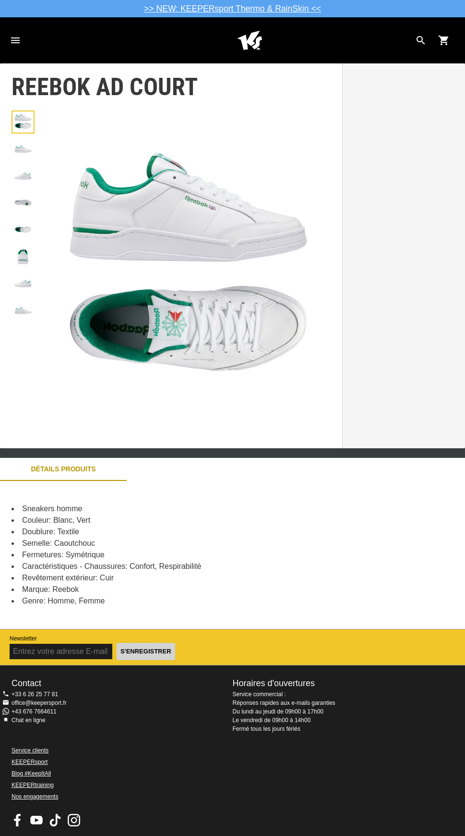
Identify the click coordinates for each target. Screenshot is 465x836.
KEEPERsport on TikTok (55, 820)
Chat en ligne (29, 720)
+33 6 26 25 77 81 (35, 694)
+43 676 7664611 (34, 711)
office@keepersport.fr (39, 703)
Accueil (249, 40)
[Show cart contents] (443, 40)
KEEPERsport (30, 762)
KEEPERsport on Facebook (18, 820)
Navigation (15, 40)
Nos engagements (35, 796)
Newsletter (23, 638)
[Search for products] (420, 40)
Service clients (30, 750)
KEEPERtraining (33, 785)
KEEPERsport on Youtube (36, 820)
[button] (23, 122)
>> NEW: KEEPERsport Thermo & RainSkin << (232, 8)
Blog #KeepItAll (31, 773)
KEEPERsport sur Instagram (74, 820)
